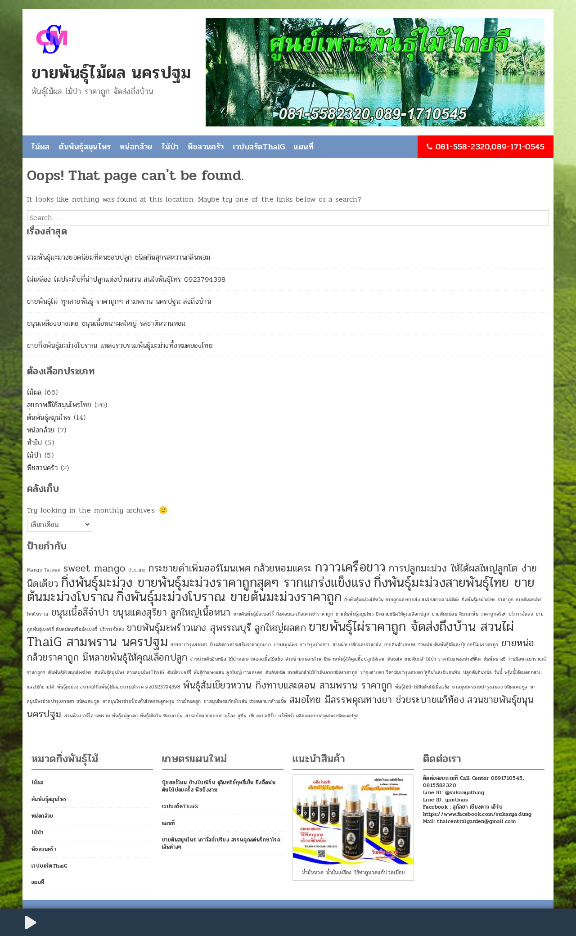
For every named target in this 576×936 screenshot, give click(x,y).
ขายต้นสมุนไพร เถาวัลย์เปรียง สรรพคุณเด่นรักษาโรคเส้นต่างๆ (221, 843)
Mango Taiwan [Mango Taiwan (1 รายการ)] (44, 570)
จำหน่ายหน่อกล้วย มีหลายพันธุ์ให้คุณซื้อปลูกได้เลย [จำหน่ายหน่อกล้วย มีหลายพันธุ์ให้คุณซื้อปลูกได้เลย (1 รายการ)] (334, 659)
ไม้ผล (41, 146)
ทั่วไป (34, 442)
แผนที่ (304, 146)
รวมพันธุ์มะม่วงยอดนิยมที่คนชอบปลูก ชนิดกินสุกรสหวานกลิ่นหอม (118, 257)
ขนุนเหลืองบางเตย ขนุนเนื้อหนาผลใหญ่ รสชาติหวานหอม (106, 323)
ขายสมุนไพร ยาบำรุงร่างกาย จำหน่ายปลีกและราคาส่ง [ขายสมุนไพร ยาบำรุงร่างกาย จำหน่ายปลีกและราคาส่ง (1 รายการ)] (328, 644)
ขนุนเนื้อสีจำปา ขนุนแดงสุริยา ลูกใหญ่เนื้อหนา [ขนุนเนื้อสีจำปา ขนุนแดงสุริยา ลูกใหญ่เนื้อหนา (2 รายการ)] (141, 612)
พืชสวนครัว (206, 146)
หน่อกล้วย (136, 146)
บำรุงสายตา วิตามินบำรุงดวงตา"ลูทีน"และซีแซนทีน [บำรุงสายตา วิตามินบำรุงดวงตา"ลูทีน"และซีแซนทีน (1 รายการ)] (410, 672)
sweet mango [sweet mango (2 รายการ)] (94, 568)
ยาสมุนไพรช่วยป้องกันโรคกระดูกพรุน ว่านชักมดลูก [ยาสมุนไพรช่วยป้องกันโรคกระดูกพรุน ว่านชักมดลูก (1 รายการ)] (152, 701)
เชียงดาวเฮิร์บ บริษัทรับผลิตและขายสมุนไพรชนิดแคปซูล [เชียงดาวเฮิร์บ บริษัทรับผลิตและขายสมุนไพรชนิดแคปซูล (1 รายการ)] (304, 716)
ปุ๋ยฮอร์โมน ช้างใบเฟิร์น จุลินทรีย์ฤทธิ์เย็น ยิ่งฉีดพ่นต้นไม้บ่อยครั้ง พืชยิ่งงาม (218, 786)
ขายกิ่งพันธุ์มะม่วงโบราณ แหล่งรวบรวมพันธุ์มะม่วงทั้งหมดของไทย (120, 345)
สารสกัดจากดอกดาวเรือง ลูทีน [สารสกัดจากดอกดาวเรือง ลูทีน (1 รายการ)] (215, 716)
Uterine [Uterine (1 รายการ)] (137, 570)
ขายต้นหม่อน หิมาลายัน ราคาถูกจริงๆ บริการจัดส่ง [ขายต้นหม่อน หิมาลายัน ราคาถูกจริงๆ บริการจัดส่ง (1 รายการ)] (482, 614)
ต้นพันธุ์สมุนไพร (85, 146)
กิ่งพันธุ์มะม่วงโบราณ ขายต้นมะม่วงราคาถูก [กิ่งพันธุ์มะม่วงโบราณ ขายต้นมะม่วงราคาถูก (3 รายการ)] (229, 597)
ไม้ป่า (170, 146)
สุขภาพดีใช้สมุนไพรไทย (59, 404)
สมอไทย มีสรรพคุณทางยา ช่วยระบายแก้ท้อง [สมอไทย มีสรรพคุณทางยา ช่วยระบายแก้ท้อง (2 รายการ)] (376, 699)
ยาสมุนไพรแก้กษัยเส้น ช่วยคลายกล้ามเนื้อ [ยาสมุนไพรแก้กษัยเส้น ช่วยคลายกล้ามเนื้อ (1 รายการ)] (245, 701)
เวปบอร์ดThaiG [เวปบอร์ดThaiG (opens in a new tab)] (259, 146)
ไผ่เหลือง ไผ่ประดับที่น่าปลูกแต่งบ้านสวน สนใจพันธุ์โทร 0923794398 (126, 279)
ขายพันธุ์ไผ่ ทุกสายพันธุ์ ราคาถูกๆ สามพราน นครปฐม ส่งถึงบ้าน (119, 301)
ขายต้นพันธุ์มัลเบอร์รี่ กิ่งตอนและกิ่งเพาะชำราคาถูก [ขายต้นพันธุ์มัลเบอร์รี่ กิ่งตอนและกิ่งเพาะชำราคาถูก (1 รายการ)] (283, 614)
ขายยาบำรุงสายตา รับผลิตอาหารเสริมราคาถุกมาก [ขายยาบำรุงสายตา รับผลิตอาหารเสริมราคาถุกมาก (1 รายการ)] (221, 644)
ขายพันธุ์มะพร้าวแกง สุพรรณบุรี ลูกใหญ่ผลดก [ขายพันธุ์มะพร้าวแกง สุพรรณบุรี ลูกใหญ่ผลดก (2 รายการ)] (216, 627)
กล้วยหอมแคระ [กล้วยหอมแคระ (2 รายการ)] (283, 568)
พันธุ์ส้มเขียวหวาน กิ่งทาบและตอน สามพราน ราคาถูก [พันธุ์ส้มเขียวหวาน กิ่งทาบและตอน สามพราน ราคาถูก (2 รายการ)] (287, 685)
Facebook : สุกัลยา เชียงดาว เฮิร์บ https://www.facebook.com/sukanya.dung (477, 810)
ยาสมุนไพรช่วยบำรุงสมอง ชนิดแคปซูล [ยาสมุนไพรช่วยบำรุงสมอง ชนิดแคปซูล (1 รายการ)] (490, 687)
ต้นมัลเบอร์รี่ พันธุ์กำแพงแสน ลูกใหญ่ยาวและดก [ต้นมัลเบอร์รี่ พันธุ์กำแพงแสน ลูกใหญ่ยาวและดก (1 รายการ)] (215, 672)
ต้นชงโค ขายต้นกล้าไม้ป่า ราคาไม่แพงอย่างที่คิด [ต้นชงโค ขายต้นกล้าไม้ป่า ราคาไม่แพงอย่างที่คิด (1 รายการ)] (434, 659)
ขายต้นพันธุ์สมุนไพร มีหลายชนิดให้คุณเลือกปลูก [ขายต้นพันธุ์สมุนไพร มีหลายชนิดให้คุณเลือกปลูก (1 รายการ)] (382, 614)
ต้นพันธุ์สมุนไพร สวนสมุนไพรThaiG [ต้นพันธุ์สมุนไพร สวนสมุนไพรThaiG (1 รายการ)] (129, 672)
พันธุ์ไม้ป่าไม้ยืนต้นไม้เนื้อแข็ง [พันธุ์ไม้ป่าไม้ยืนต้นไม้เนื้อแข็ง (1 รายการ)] (422, 687)
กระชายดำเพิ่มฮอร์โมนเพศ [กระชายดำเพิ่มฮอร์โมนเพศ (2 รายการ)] (199, 568)
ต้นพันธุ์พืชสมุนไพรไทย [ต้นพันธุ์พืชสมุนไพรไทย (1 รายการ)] (69, 672)
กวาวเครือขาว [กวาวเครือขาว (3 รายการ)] (350, 567)
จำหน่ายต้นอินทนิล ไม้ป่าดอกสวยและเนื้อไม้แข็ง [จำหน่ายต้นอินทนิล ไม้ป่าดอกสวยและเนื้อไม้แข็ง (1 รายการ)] (236, 659)
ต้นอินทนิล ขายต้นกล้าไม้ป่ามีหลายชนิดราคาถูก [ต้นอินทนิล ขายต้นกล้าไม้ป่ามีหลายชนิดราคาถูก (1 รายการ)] (312, 672)
